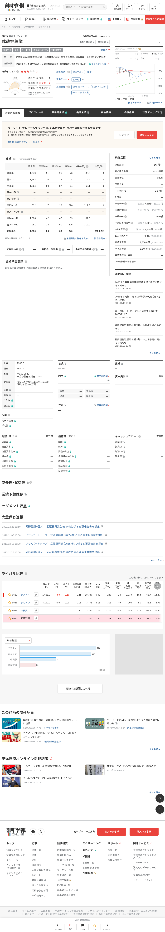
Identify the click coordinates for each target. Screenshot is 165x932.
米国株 (114, 19)
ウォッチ (142, 7)
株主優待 (106, 112)
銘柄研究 (50, 19)
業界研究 (94, 19)
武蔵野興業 (29, 27)
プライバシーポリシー (99, 910)
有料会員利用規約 (108, 914)
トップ (10, 19)
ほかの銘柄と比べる (78, 688)
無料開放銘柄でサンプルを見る (24, 142)
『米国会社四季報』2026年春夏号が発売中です (39, 5)
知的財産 (119, 910)
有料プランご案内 (155, 19)
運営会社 (12, 910)
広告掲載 (45, 910)
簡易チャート (134, 103)
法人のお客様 (144, 831)
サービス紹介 (29, 910)
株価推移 (129, 112)
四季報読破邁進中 (135, 728)
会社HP (103, 50)
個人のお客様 (112, 831)
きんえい (25, 602)
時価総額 (12, 640)
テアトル (25, 594)
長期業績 (81, 112)
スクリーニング (72, 19)
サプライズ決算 (51, 728)
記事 (30, 19)
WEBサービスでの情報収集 (68, 910)
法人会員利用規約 (131, 914)
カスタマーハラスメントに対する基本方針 (47, 914)
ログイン (154, 7)
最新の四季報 (12, 113)
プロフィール (36, 112)
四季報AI (134, 19)
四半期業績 (58, 112)
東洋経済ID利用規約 (83, 914)
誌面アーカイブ (151, 112)
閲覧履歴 (117, 7)
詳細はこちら (147, 134)
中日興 (24, 610)
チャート (129, 7)
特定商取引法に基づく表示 (143, 910)
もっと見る (154, 158)
